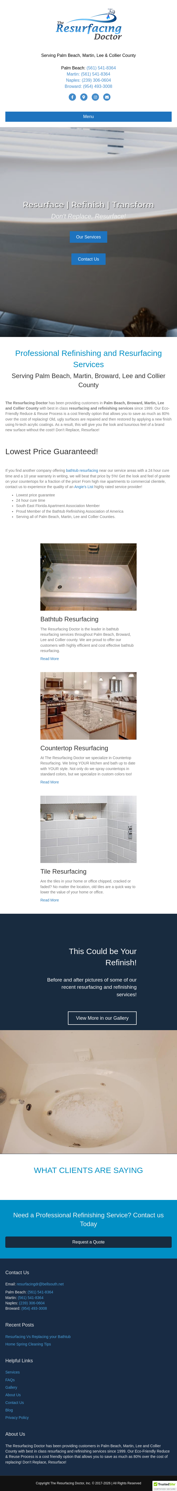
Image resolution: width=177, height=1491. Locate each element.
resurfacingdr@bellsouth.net (40, 1284)
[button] (164, 1486)
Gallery (11, 1387)
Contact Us (14, 1402)
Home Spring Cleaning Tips (28, 1344)
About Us (13, 1395)
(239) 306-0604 (96, 80)
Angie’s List (83, 487)
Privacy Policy (17, 1417)
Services (12, 1372)
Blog (9, 1410)
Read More (49, 659)
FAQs (10, 1380)
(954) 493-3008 (97, 86)
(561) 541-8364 (101, 68)
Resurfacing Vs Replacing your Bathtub (38, 1337)
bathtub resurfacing (82, 470)
